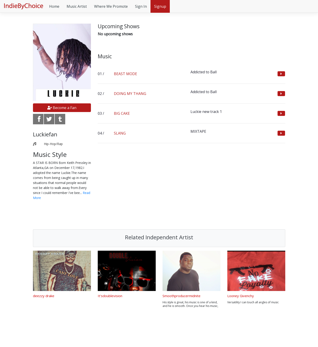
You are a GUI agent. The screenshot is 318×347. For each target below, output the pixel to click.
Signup (160, 6)
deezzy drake (43, 295)
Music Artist (77, 6)
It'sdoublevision (110, 295)
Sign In (141, 6)
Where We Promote (111, 6)
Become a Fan (61, 107)
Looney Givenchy (240, 295)
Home (54, 6)
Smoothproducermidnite (181, 295)
